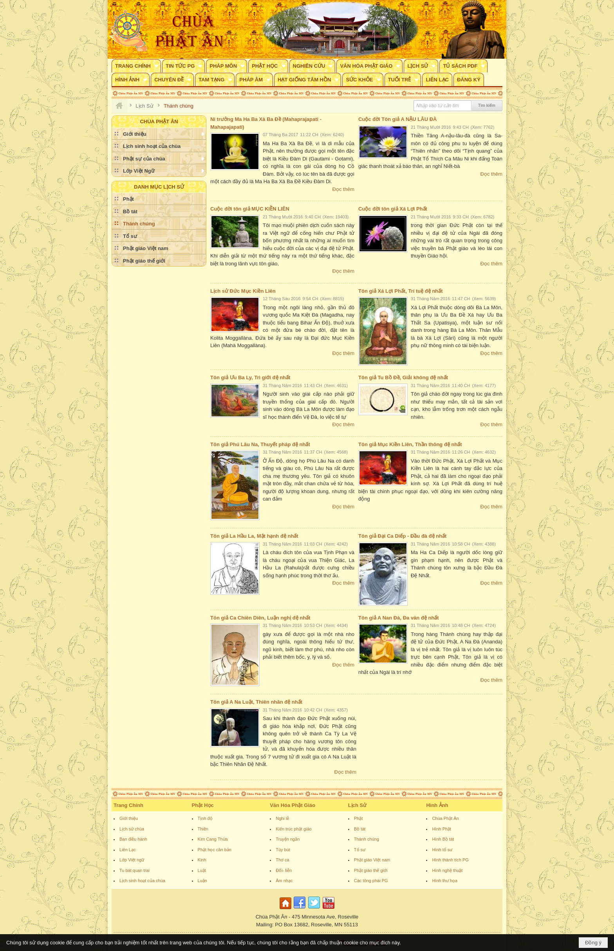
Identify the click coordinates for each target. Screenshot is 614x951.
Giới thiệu (128, 818)
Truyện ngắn (288, 839)
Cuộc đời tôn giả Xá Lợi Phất (392, 209)
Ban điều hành (133, 839)
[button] (136, 65)
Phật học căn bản (214, 849)
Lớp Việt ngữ (131, 859)
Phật (358, 818)
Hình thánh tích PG (450, 859)
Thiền (203, 829)
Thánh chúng (366, 839)
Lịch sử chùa (131, 829)
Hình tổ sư (442, 849)
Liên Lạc (127, 849)
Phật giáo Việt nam (372, 859)
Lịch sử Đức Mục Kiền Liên (243, 291)
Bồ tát (360, 829)
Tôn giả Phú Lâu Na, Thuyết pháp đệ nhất (260, 444)
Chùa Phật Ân (445, 818)
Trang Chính (128, 805)
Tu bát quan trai (134, 870)
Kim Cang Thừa (213, 839)
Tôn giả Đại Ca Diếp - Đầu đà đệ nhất (402, 536)
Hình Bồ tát (443, 839)
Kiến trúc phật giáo (294, 829)
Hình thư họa (444, 880)
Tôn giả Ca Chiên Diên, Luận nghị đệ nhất (260, 618)
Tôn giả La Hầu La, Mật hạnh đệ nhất (254, 536)
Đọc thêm (343, 189)
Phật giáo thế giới (371, 870)
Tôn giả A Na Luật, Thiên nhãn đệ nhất (256, 702)
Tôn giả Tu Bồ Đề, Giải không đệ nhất (403, 377)
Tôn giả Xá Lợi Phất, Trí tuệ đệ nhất (400, 291)
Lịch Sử (357, 805)
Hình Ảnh (437, 805)
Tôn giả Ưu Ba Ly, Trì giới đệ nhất (250, 377)
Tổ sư (359, 849)
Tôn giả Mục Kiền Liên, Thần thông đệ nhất (410, 444)
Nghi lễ (282, 818)
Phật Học (203, 805)
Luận (202, 880)
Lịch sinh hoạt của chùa (142, 880)
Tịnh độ (205, 818)
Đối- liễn (284, 870)
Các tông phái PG (371, 880)
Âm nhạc (284, 880)
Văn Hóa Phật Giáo (292, 805)
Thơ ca (282, 859)
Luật (202, 870)
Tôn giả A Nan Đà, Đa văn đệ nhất (398, 618)
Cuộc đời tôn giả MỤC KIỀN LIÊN (249, 209)
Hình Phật (441, 829)
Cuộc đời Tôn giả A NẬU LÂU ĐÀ (397, 119)
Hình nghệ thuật (447, 870)
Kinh (202, 859)
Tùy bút (283, 849)
